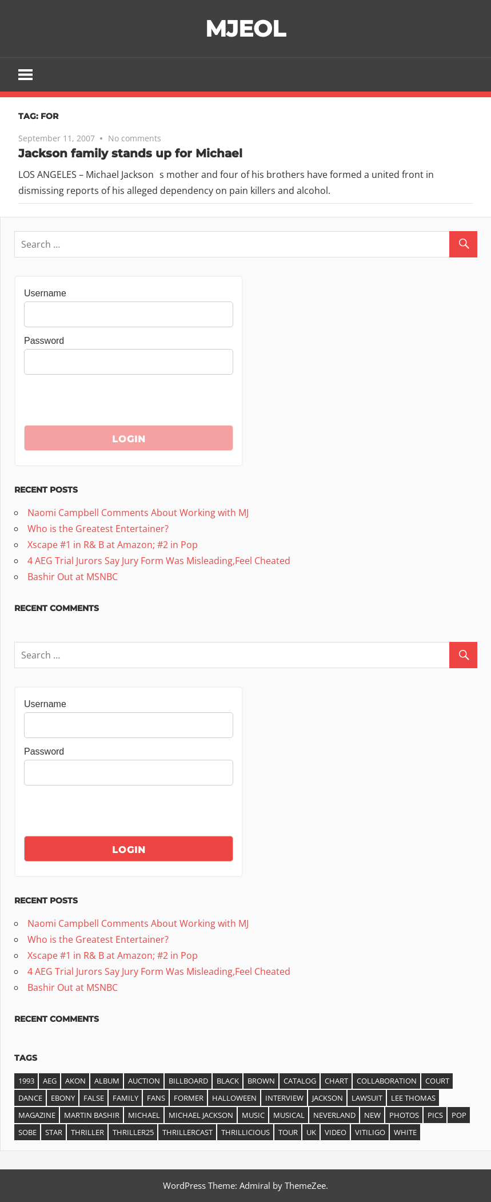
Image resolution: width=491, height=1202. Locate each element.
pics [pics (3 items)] (435, 1115)
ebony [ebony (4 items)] (63, 1098)
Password (44, 341)
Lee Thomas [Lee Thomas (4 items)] (413, 1098)
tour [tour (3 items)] (288, 1132)
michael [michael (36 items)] (144, 1115)
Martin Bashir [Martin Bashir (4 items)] (91, 1115)
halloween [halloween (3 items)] (234, 1098)
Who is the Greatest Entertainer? (98, 528)
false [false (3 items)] (93, 1098)
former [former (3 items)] (188, 1098)
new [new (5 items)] (372, 1115)
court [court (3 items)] (437, 1081)
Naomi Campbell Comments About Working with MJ (138, 512)
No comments (134, 138)
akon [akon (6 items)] (75, 1081)
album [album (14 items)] (106, 1081)
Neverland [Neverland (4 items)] (334, 1115)
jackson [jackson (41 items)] (327, 1098)
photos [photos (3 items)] (404, 1115)
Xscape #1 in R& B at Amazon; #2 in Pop (112, 544)
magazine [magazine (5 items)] (36, 1115)
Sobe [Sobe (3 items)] (27, 1132)
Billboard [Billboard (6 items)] (188, 1081)
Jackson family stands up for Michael (130, 153)
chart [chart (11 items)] (336, 1081)
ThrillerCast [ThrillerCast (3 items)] (187, 1132)
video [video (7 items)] (335, 1132)
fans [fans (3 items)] (156, 1098)
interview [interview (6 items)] (284, 1098)
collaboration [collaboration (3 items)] (387, 1081)
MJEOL (245, 28)
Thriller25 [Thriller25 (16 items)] (133, 1132)
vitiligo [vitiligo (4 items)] (370, 1132)
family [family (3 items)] (125, 1098)
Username (45, 293)
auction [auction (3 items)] (144, 1081)
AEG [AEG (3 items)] (50, 1081)
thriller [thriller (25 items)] (87, 1132)
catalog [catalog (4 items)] (300, 1081)
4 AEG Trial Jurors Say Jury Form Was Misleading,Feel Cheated (158, 560)
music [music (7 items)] (253, 1115)
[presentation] (111, 402)
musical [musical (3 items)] (289, 1115)
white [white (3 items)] (405, 1132)
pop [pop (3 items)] (459, 1115)
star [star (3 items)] (53, 1132)
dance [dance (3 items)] (30, 1098)
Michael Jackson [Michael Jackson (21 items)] (201, 1115)
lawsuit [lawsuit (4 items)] (367, 1098)
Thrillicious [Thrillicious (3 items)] (245, 1132)
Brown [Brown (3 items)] (261, 1081)
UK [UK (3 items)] (311, 1132)
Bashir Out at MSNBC (72, 576)
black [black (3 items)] (228, 1081)
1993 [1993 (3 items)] (26, 1081)
